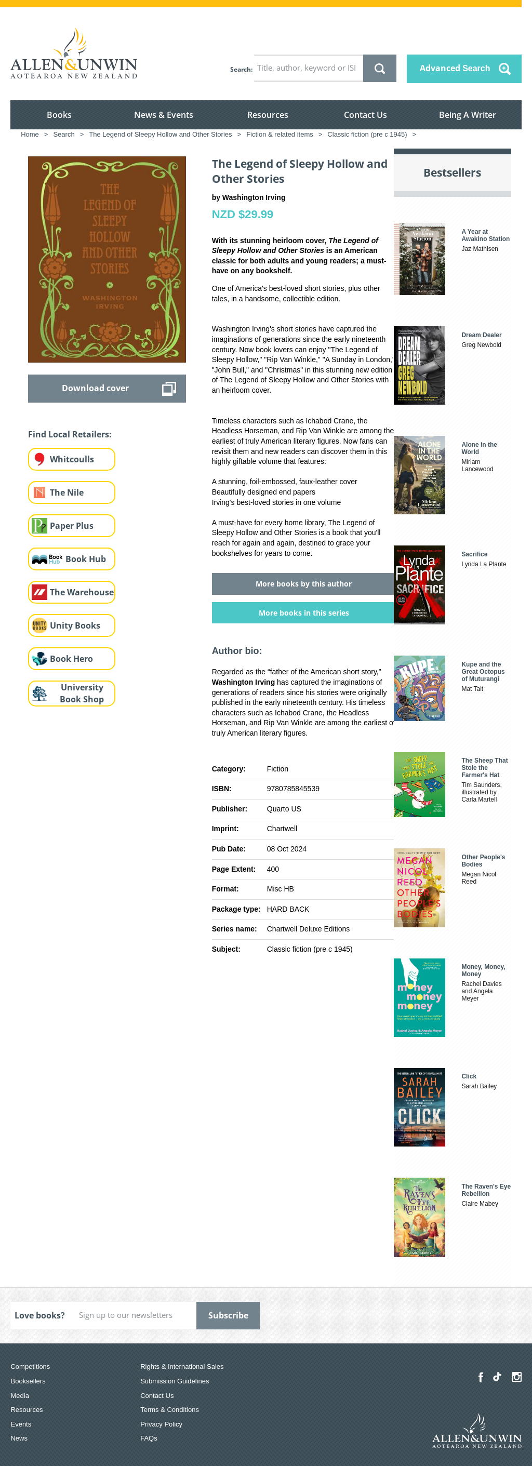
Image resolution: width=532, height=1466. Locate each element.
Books (59, 115)
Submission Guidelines (174, 1381)
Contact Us (365, 115)
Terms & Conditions (169, 1410)
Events (20, 1424)
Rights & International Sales (181, 1366)
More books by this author (304, 584)
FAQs (148, 1438)
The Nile (67, 492)
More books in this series (304, 613)
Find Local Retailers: (70, 434)
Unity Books (75, 625)
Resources (267, 115)
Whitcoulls (72, 459)
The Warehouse (82, 592)
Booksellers (27, 1381)
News (19, 1438)
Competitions (30, 1366)
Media (19, 1396)
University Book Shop (82, 693)
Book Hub (85, 559)
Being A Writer (467, 115)
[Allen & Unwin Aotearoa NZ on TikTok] (497, 1376)
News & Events (163, 115)
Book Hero (71, 658)
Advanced (455, 68)
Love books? (40, 1315)
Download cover (95, 388)
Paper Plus (72, 525)
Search (240, 69)
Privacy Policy (161, 1424)
